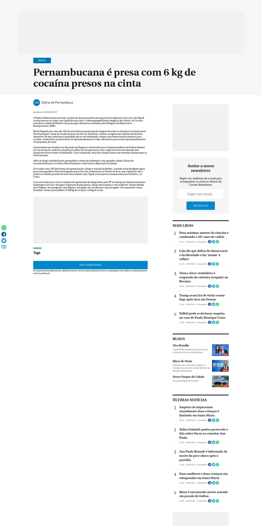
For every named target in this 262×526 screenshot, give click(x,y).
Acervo (98, 4)
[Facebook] (222, 5)
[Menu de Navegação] (24, 4)
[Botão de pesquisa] (34, 4)
